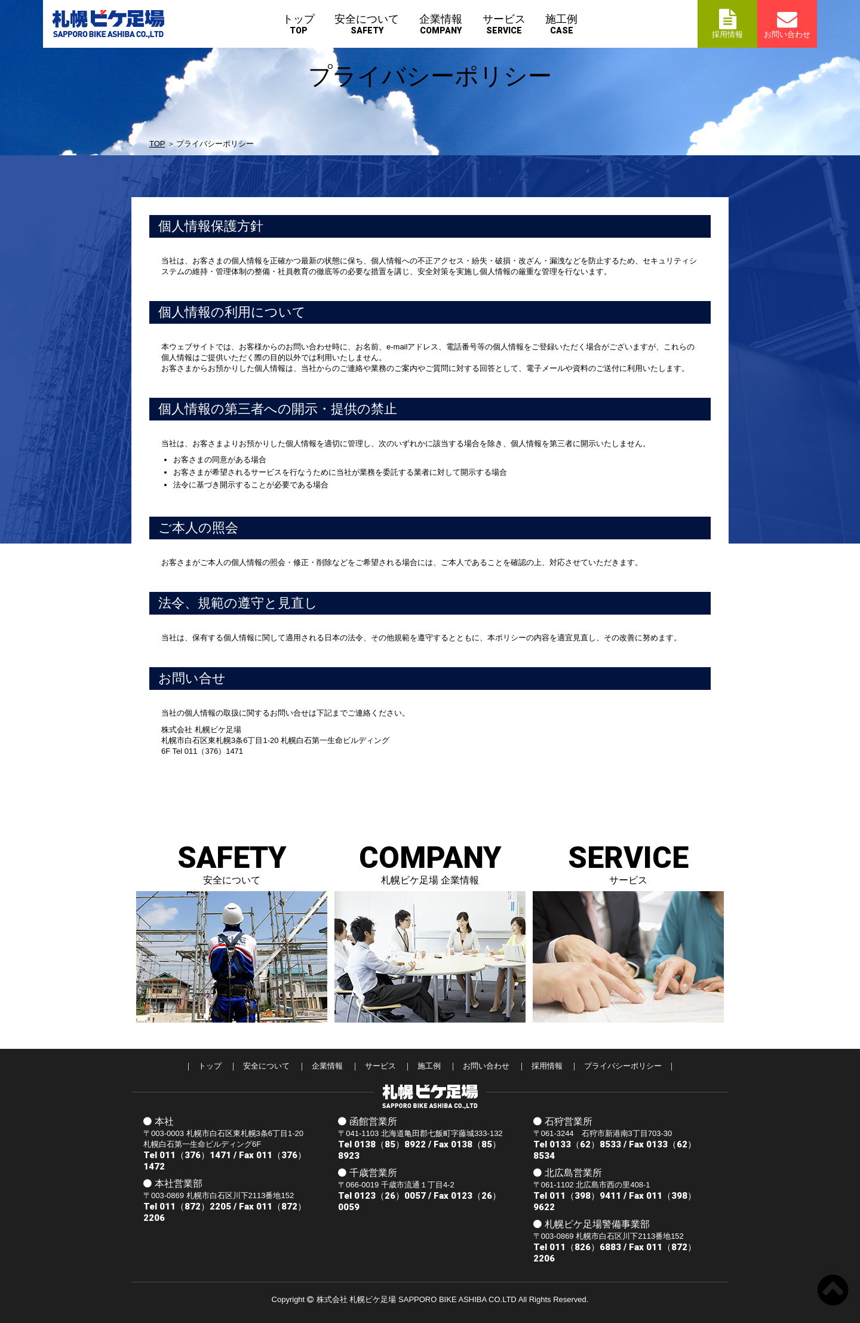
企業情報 (440, 24)
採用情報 (547, 1065)
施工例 (561, 24)
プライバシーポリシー (623, 1065)
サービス (504, 24)
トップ (298, 24)
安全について (366, 24)
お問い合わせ (486, 1065)
